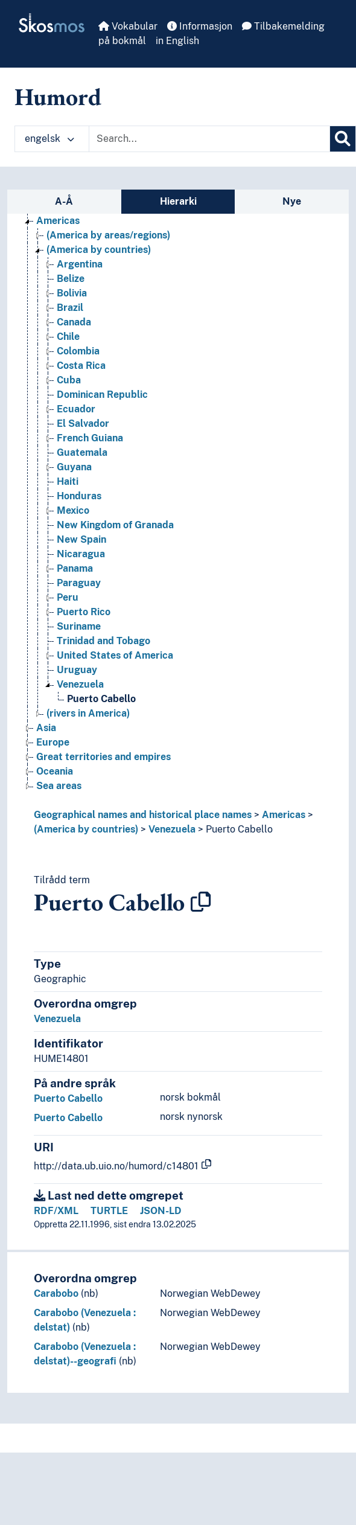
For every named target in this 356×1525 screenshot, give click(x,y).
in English (177, 40)
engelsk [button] (49, 138)
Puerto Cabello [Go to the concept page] (101, 699)
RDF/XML (56, 1210)
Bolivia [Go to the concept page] (72, 293)
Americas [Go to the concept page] (58, 220)
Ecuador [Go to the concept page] (76, 409)
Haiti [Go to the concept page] (67, 481)
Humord (57, 96)
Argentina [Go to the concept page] (80, 264)
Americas (283, 814)
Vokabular (127, 26)
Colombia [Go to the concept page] (78, 351)
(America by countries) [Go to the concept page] (98, 249)
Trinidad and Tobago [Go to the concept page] (103, 641)
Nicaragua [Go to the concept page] (81, 554)
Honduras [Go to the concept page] (79, 496)
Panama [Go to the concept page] (75, 568)
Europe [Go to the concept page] (52, 742)
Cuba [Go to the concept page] (69, 380)
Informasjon (199, 26)
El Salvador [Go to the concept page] (83, 423)
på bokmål (122, 40)
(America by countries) (86, 829)
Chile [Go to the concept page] (68, 336)
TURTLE (109, 1210)
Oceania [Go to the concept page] (54, 771)
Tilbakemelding (283, 26)
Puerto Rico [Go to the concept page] (83, 612)
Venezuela (171, 829)
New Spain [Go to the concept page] (81, 539)
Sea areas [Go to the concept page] (58, 785)
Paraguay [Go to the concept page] (79, 583)
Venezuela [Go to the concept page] (80, 684)
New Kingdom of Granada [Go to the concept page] (115, 525)
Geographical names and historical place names (143, 814)
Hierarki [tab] (178, 201)
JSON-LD (161, 1210)
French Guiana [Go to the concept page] (90, 438)
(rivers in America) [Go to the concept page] (88, 713)
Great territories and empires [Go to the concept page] (103, 756)
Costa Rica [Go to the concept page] (81, 365)
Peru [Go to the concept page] (67, 597)
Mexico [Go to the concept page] (73, 510)
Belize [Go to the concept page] (70, 278)
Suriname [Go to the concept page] (79, 626)
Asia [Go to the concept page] (46, 728)
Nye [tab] (291, 201)
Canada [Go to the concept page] (74, 322)
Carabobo (56, 1293)
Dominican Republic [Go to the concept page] (102, 394)
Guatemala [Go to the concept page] (82, 452)
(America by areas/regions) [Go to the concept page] (108, 235)
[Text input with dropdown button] (209, 139)
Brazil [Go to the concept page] (70, 307)
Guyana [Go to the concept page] (74, 467)
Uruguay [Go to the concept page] (77, 670)
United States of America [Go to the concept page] (115, 655)
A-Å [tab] (64, 201)
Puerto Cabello (239, 829)
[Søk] (342, 139)
